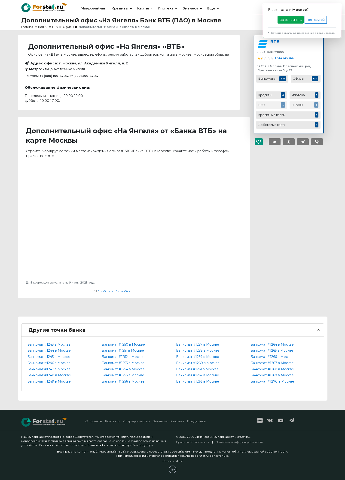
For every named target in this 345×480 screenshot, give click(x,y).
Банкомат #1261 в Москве (197, 369)
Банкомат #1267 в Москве (272, 363)
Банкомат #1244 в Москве (49, 350)
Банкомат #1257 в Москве (197, 344)
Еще (211, 8)
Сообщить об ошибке (112, 291)
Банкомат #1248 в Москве (49, 375)
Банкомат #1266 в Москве (271, 357)
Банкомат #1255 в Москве (123, 375)
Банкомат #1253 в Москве (123, 363)
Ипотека (166, 8)
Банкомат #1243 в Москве (48, 344)
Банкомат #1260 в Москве (198, 363)
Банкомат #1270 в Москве (272, 381)
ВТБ (275, 41)
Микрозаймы (93, 8)
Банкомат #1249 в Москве (49, 381)
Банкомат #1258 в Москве (197, 350)
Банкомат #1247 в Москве (48, 369)
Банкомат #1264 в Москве (272, 344)
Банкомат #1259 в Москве (197, 357)
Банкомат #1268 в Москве (272, 369)
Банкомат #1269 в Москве (272, 375)
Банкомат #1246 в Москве (48, 363)
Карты (143, 8)
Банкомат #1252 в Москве (123, 357)
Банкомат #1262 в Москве (197, 375)
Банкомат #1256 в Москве (123, 381)
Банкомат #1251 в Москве (123, 350)
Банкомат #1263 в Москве (197, 381)
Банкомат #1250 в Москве (123, 344)
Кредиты (120, 8)
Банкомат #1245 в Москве (48, 357)
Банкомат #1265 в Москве (271, 350)
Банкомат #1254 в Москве (123, 369)
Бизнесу (190, 8)
